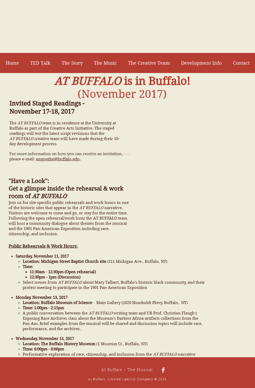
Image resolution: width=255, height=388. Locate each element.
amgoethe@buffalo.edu (58, 159)
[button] (201, 63)
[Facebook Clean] (163, 370)
